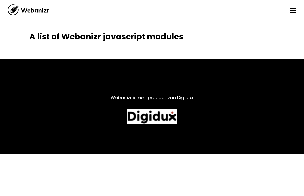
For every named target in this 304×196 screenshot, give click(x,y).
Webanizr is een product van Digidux (152, 97)
